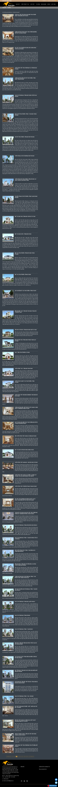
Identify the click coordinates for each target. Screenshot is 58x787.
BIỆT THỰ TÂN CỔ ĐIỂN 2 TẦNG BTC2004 (23, 274)
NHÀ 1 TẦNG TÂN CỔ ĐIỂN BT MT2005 (22, 352)
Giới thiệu (53, 4)
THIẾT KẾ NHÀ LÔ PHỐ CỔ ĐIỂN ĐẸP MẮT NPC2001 (24, 155)
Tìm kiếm (9, 7)
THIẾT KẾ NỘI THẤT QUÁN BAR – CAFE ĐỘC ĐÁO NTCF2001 (26, 462)
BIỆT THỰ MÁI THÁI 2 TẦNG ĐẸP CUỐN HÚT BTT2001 (25, 216)
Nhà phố (17, 4)
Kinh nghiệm (43, 4)
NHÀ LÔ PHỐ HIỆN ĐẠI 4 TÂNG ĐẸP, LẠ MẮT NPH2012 (25, 601)
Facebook (44, 0)
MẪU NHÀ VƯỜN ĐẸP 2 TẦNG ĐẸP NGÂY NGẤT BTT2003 (26, 329)
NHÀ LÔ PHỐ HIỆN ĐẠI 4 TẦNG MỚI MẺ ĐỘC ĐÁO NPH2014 (26, 525)
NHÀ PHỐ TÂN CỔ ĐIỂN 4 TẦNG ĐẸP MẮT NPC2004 (24, 136)
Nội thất (32, 4)
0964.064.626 (8, 0)
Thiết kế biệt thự (25, 4)
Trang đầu (8, 756)
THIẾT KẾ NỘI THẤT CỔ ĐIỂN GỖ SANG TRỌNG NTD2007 (26, 486)
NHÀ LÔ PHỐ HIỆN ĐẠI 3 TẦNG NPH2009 (22, 615)
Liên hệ (49, 0)
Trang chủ (4, 7)
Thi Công (38, 4)
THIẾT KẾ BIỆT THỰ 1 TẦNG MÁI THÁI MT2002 (24, 368)
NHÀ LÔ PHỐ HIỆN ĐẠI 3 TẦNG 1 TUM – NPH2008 (24, 696)
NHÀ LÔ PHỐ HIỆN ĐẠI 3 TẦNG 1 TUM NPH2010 (24, 629)
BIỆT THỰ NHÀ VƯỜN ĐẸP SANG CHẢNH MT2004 (24, 449)
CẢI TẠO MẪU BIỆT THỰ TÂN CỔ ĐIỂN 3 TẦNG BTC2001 (25, 290)
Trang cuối (31, 756)
